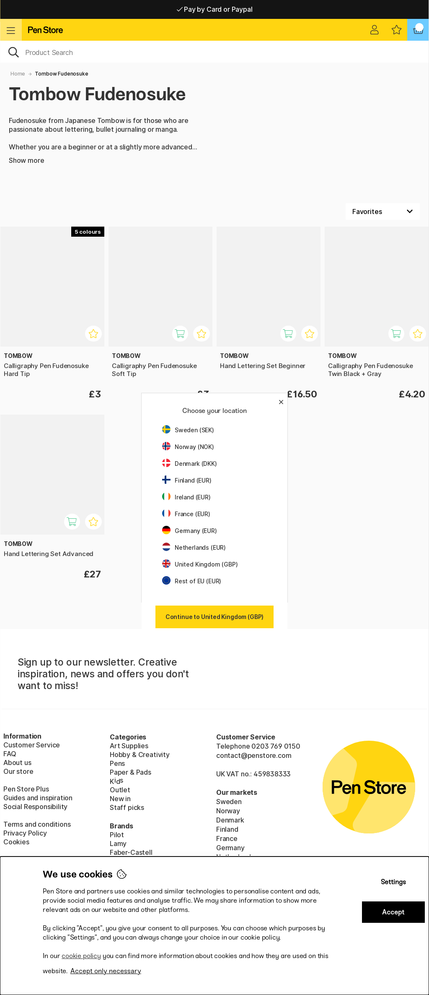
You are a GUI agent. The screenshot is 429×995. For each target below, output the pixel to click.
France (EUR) (186, 513)
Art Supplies (129, 746)
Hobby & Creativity (140, 754)
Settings (393, 882)
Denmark (230, 820)
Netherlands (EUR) (194, 547)
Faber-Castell (131, 852)
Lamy (118, 843)
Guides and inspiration (37, 798)
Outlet (120, 790)
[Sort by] (383, 211)
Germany (230, 848)
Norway (228, 811)
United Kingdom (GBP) (200, 564)
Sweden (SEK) (188, 430)
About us (17, 762)
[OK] (214, 52)
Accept (393, 912)
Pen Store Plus (26, 789)
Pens (117, 763)
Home (17, 74)
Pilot (117, 834)
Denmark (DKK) (189, 463)
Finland (227, 829)
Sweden (229, 801)
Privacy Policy (25, 833)
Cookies (16, 842)
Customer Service (31, 745)
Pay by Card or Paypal (215, 9)
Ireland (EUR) (186, 497)
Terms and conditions (36, 824)
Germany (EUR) (189, 530)
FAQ (9, 754)
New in (120, 798)
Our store (18, 771)
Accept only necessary (105, 971)
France (227, 838)
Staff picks (127, 807)
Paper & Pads (130, 772)
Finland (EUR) (187, 480)
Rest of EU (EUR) (191, 581)
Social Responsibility (35, 806)
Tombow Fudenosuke (61, 74)
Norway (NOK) (188, 446)
